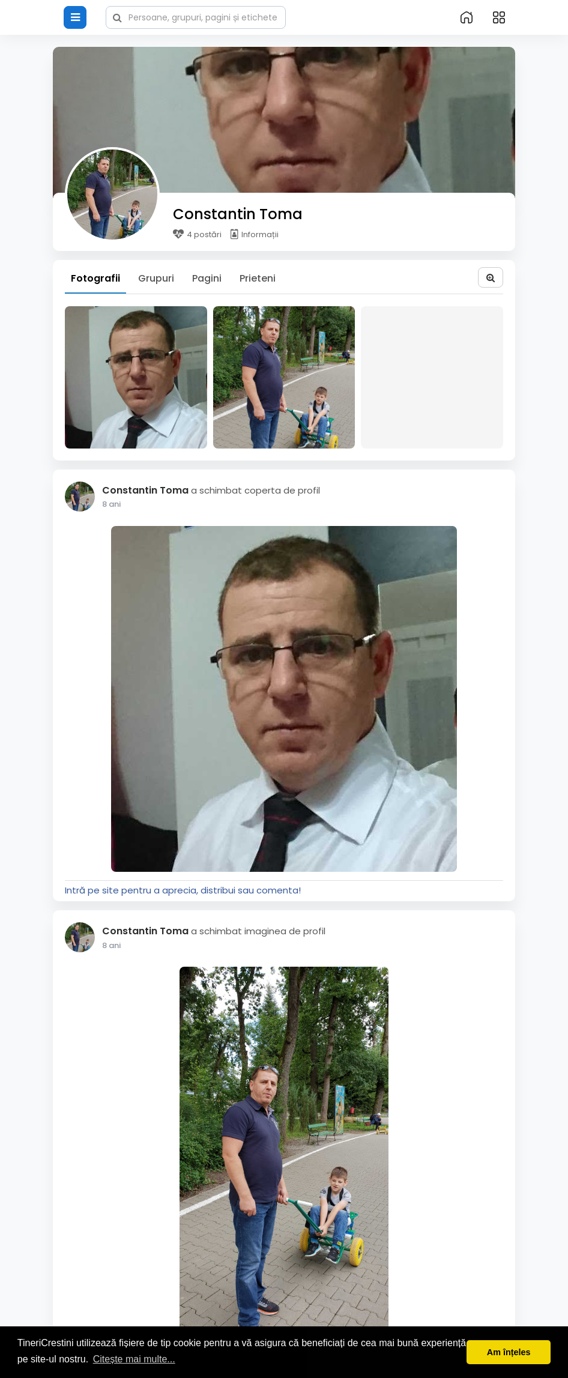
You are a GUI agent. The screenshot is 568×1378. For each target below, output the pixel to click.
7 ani (111, 504)
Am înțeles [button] (509, 1352)
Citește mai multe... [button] (134, 1359)
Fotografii (95, 278)
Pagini (207, 278)
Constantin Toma (238, 214)
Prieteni (258, 278)
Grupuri (156, 278)
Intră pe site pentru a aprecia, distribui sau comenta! (183, 890)
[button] (196, 16)
